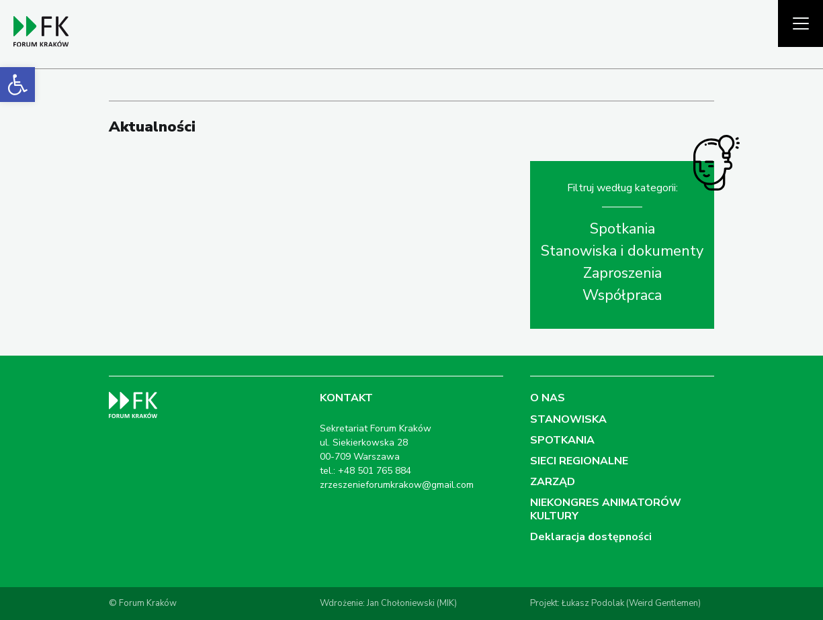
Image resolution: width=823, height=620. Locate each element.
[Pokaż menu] (800, 23)
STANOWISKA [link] (568, 419)
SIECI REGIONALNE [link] (579, 461)
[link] (17, 84)
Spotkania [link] (622, 229)
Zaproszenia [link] (622, 273)
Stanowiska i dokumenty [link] (622, 251)
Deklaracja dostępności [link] (591, 536)
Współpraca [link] (622, 295)
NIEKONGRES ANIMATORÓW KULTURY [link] (605, 509)
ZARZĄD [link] (552, 481)
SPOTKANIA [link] (562, 440)
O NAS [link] (547, 398)
